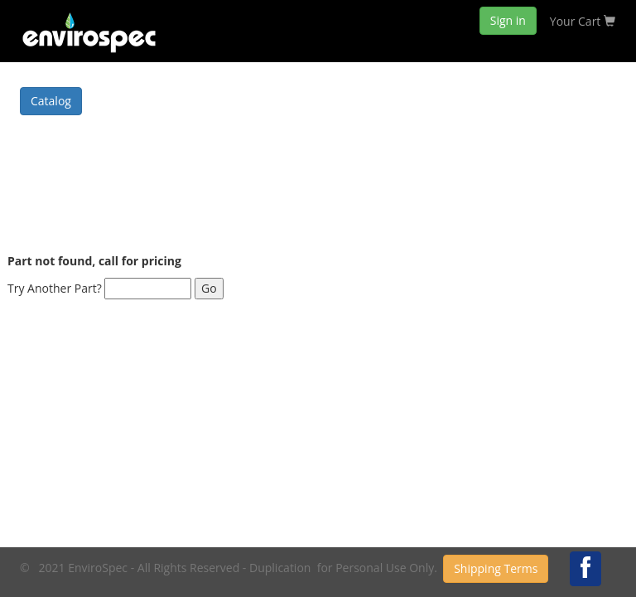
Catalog (51, 101)
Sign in (508, 20)
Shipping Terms (495, 568)
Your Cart (582, 21)
